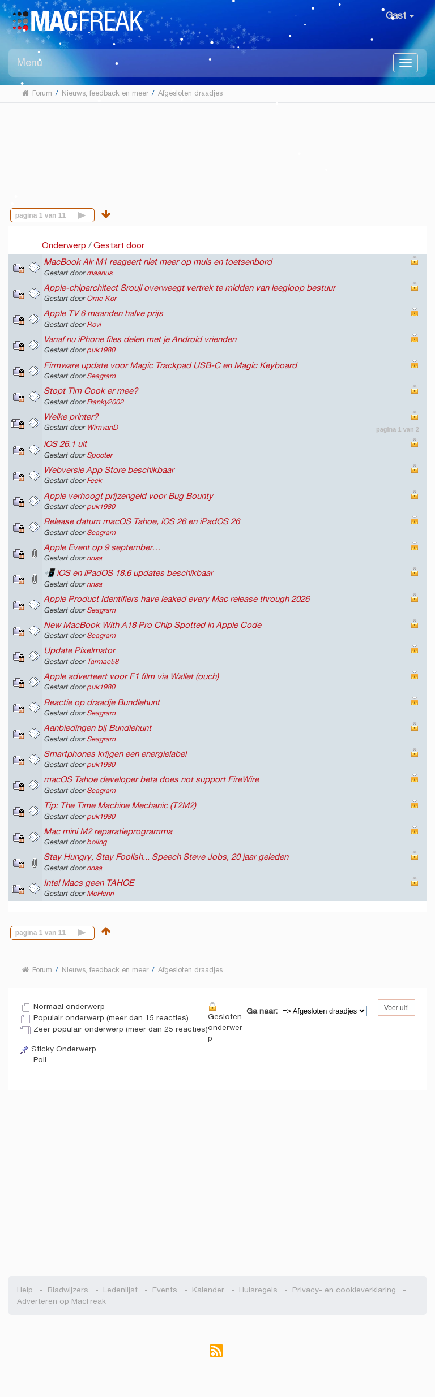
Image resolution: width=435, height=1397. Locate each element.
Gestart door (118, 245)
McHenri (100, 893)
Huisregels (258, 1290)
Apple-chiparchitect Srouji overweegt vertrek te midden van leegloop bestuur (189, 287)
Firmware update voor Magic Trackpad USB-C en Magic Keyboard (170, 365)
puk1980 (101, 350)
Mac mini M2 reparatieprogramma (108, 831)
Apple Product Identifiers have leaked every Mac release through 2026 (176, 598)
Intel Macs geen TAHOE (89, 882)
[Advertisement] (218, 146)
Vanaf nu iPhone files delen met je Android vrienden (140, 339)
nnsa (94, 558)
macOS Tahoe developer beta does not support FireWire (151, 779)
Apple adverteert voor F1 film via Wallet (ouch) (131, 676)
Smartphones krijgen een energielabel (115, 753)
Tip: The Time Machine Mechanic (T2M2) (120, 805)
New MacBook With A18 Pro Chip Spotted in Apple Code (152, 624)
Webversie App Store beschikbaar (109, 469)
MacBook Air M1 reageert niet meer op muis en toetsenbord (158, 261)
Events (164, 1290)
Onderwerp (64, 245)
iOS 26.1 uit (65, 443)
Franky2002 (105, 402)
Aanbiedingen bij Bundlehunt (97, 727)
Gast (400, 15)
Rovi (94, 324)
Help (25, 1290)
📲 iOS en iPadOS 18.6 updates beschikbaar (128, 572)
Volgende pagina (94, 214)
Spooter (99, 455)
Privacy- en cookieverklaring (344, 1290)
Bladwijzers (68, 1290)
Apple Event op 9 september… (102, 547)
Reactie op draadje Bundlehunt (102, 702)
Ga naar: (262, 1011)
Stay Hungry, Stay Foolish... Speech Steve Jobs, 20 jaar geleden (166, 856)
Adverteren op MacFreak (61, 1301)
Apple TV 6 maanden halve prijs (103, 313)
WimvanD (102, 427)
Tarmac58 (102, 661)
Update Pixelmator (79, 650)
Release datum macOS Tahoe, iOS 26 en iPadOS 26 (142, 521)
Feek (94, 480)
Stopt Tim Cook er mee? (91, 390)
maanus (99, 273)
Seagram (101, 376)
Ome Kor (101, 298)
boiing (96, 842)
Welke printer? (71, 416)
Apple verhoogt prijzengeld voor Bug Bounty (128, 495)
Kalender (208, 1290)
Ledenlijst (120, 1290)
